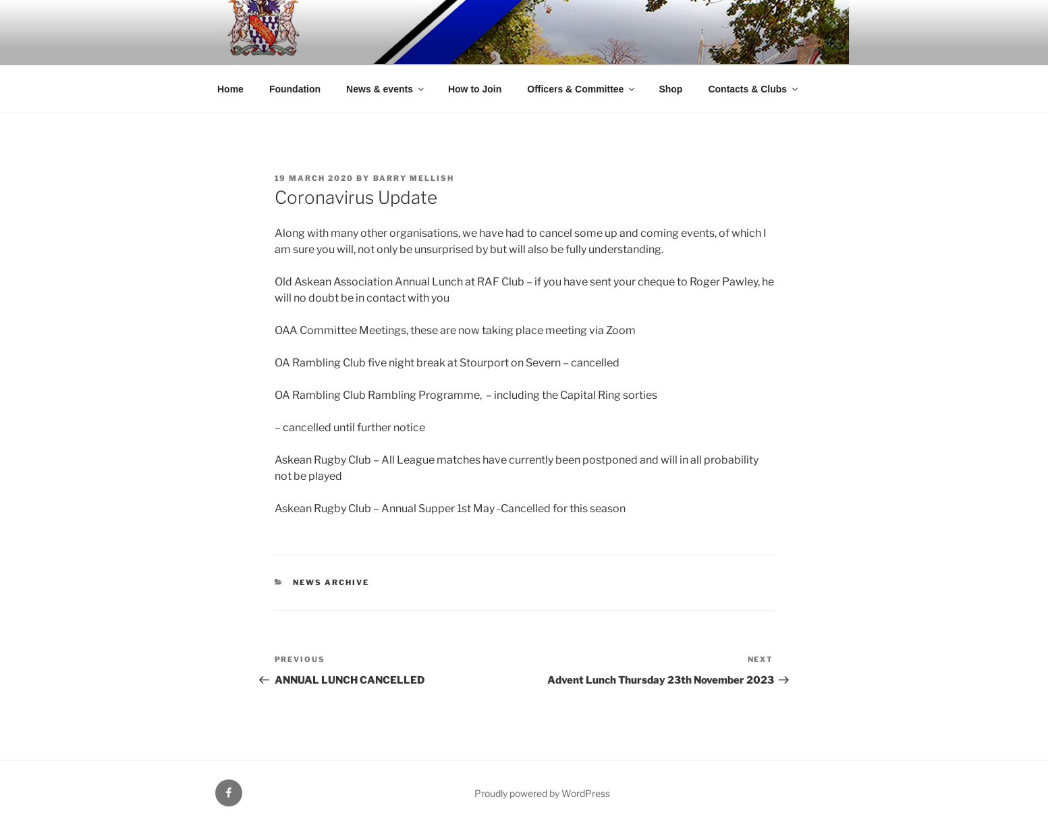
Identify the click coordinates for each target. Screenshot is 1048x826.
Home (230, 89)
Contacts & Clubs (754, 89)
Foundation (295, 89)
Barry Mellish (414, 178)
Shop (670, 89)
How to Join (474, 89)
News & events (386, 89)
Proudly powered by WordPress (542, 793)
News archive (331, 582)
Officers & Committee (581, 89)
